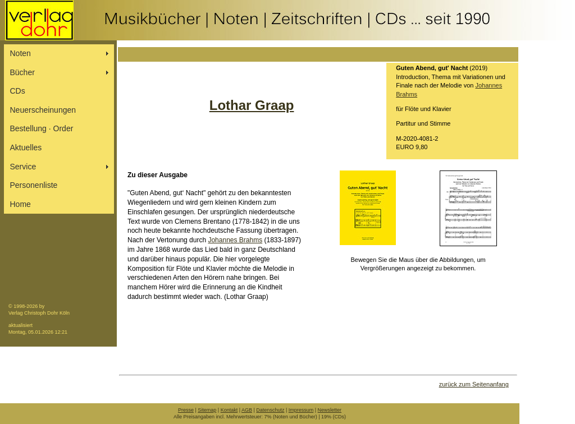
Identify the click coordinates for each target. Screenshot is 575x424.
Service (23, 166)
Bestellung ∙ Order (42, 128)
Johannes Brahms (235, 240)
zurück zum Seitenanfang (474, 384)
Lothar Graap (251, 105)
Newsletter (330, 410)
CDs (17, 90)
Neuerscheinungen (43, 109)
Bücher (22, 72)
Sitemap (207, 410)
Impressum (301, 410)
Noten (20, 53)
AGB (246, 410)
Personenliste (34, 185)
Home (20, 204)
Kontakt (229, 410)
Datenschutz (270, 410)
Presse (186, 410)
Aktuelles (26, 147)
